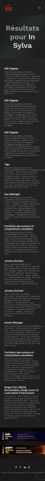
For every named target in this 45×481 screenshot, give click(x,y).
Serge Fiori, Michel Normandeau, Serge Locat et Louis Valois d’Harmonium (21, 390)
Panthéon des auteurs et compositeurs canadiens (19, 227)
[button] (39, 7)
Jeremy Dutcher (14, 260)
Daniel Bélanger (13, 322)
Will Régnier (11, 68)
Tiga (6, 164)
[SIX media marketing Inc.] (8, 7)
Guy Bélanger (12, 194)
